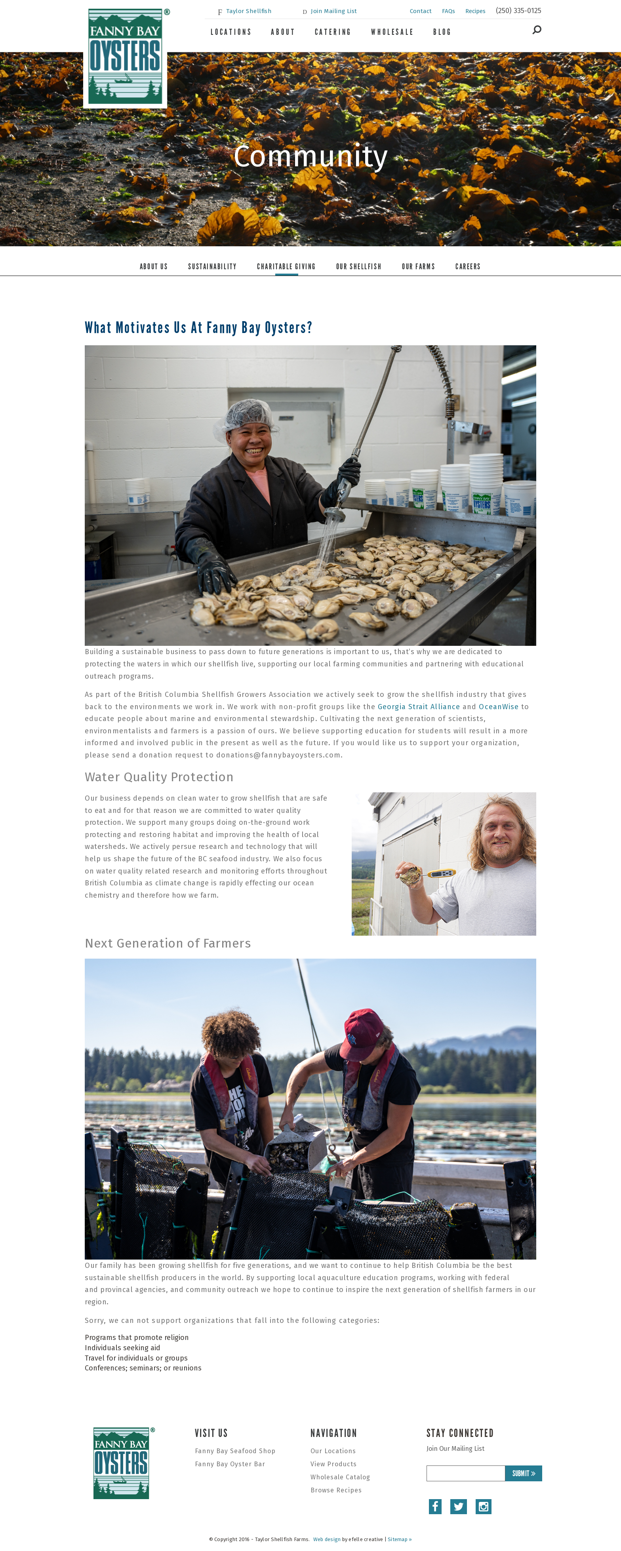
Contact (421, 11)
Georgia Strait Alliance (419, 706)
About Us (154, 266)
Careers (468, 266)
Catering (333, 32)
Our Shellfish (359, 266)
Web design (327, 1539)
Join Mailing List (334, 11)
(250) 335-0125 (518, 10)
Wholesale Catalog (340, 1477)
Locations (231, 32)
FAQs (448, 11)
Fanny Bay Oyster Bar (230, 1464)
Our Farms (418, 266)
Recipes (475, 11)
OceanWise (499, 706)
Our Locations (333, 1451)
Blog (442, 32)
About (283, 32)
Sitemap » (400, 1539)
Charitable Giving (286, 266)
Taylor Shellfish (249, 11)
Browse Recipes (336, 1490)
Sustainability (212, 266)
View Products (333, 1464)
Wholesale (392, 32)
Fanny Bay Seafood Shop (235, 1451)
